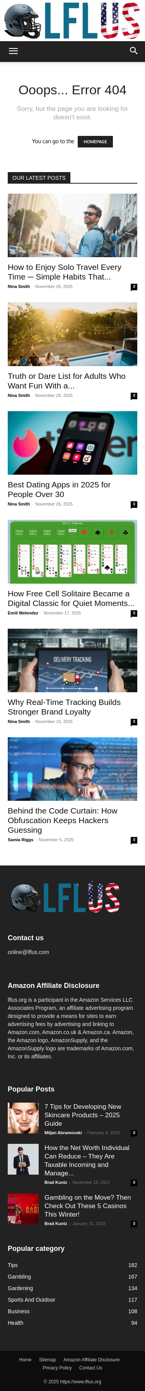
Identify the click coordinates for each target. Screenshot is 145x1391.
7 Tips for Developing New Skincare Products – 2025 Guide (82, 1115)
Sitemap (47, 1360)
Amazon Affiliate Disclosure (91, 1360)
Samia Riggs (20, 839)
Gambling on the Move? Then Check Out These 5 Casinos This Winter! (87, 1206)
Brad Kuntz (55, 1182)
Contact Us (90, 1368)
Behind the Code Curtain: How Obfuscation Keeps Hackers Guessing (63, 820)
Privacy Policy (57, 1368)
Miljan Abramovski (63, 1132)
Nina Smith (19, 286)
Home (25, 1360)
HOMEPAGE (95, 141)
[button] (13, 51)
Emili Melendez (23, 613)
